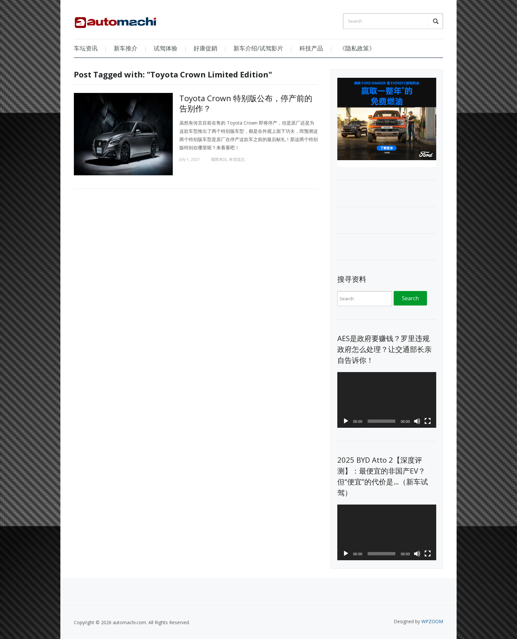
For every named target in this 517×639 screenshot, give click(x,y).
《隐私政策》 (357, 48)
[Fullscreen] (427, 421)
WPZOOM (432, 621)
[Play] (346, 421)
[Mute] (417, 421)
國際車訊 (219, 159)
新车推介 (125, 48)
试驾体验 (165, 48)
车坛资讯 (86, 48)
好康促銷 (205, 48)
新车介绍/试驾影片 (258, 48)
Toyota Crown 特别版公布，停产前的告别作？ (245, 103)
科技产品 (311, 48)
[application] (386, 400)
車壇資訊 (237, 159)
